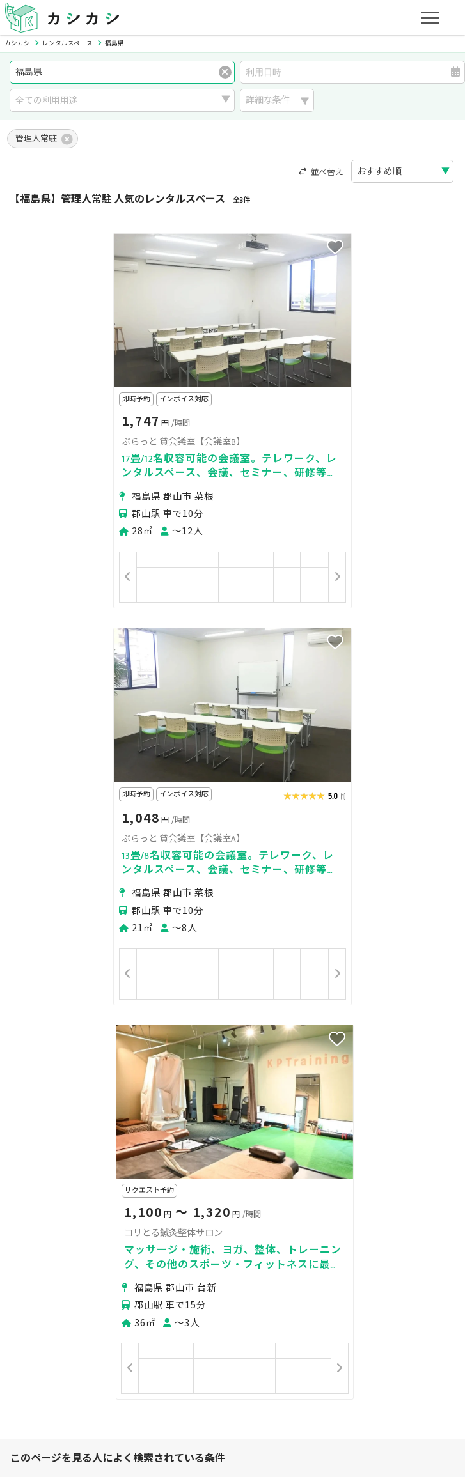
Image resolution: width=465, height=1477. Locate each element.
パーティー (42, 1173)
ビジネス (156, 1173)
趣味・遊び (287, 1173)
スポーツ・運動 (356, 1173)
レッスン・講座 (220, 1173)
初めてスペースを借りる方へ (78, 1249)
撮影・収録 (101, 1173)
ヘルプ (356, 1369)
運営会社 (261, 1369)
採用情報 (311, 1369)
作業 (292, 1189)
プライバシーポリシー (65, 1369)
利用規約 (143, 1369)
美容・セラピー (51, 1189)
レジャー (251, 1189)
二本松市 (75, 1083)
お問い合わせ (411, 1369)
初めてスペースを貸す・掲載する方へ (95, 1309)
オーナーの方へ (217, 1309)
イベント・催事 (129, 1189)
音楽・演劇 (197, 1189)
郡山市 (33, 1083)
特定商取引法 (201, 1369)
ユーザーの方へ (181, 1249)
